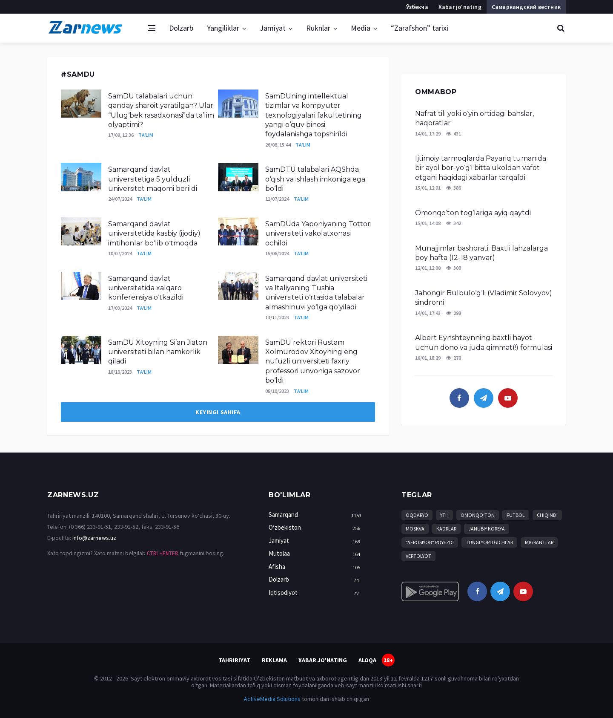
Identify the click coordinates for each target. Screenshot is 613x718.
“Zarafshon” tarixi (419, 28)
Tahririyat (234, 660)
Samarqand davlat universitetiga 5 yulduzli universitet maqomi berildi (152, 179)
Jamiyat (273, 28)
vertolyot (418, 556)
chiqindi (547, 515)
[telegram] (483, 398)
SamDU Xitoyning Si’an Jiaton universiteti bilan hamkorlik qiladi (157, 352)
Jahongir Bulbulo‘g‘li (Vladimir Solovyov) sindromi (483, 297)
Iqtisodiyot (317, 593)
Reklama (274, 660)
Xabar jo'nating (459, 7)
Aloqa (367, 660)
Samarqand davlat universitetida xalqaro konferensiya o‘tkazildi (145, 288)
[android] (430, 591)
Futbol (516, 515)
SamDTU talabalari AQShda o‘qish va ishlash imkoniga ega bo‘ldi (315, 179)
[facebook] (459, 398)
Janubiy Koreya (486, 528)
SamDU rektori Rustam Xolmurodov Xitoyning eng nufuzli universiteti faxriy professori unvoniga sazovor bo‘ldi (312, 361)
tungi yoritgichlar (489, 542)
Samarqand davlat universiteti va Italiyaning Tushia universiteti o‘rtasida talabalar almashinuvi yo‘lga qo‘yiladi (316, 292)
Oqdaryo (417, 515)
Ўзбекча (417, 7)
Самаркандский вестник (526, 7)
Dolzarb (181, 28)
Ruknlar (318, 28)
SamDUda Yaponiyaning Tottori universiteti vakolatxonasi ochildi (318, 233)
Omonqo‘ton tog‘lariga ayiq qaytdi (473, 213)
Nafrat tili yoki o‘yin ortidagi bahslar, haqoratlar (474, 118)
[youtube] (508, 398)
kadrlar (446, 528)
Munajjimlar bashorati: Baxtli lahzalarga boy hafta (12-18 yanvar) (481, 253)
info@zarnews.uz (94, 538)
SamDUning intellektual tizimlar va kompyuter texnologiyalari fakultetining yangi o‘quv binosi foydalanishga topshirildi (313, 115)
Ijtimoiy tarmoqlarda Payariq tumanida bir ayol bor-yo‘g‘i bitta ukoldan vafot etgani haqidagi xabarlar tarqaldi (480, 168)
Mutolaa (317, 554)
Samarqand (317, 515)
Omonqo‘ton (478, 515)
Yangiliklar (223, 28)
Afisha (317, 567)
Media (360, 28)
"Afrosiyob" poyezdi (430, 542)
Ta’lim (145, 135)
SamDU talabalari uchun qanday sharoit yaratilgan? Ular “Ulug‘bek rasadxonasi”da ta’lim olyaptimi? (161, 110)
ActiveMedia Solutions (272, 699)
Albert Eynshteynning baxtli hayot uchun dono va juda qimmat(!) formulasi (483, 342)
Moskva (415, 528)
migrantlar (539, 542)
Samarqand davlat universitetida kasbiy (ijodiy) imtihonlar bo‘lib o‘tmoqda (154, 233)
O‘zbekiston (317, 528)
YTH (444, 515)
